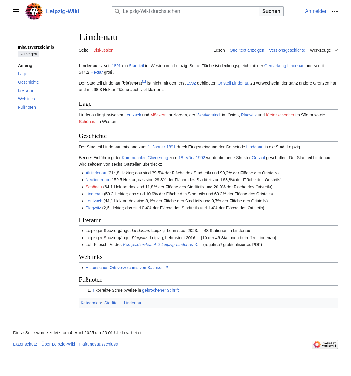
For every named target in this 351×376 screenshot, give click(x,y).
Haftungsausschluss (98, 344)
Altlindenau (95, 173)
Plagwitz (249, 115)
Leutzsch (133, 115)
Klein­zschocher (280, 115)
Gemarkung (275, 65)
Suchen (271, 11)
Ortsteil (224, 83)
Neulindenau (97, 179)
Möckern (159, 115)
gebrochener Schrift (160, 290)
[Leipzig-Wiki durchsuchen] (185, 11)
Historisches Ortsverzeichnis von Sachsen (124, 267)
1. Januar (156, 147)
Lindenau (296, 65)
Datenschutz (25, 344)
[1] (144, 81)
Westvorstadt (209, 115)
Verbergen (28, 54)
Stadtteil (136, 65)
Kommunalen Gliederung (145, 157)
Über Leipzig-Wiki (58, 344)
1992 (191, 83)
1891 (116, 65)
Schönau (87, 121)
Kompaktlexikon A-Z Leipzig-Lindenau (158, 244)
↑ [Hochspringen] (93, 290)
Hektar (97, 72)
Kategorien (91, 302)
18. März (186, 157)
